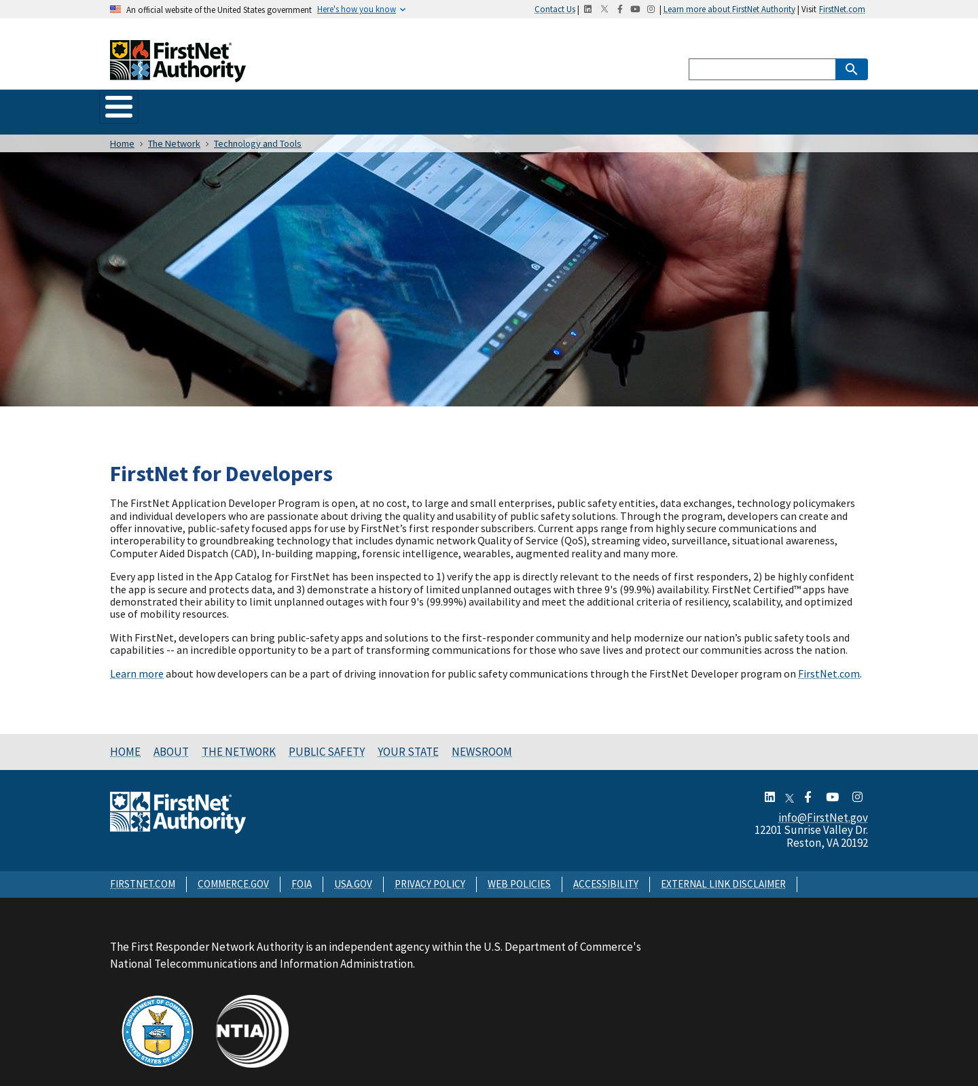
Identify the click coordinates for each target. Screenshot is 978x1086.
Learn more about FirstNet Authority (729, 8)
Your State (441, 105)
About (185, 105)
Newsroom (521, 105)
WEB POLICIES (519, 870)
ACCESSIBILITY (605, 870)
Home (128, 105)
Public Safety (354, 105)
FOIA (301, 870)
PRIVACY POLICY (430, 870)
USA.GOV (353, 870)
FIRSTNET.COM (142, 870)
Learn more (137, 660)
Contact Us (555, 8)
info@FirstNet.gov (823, 804)
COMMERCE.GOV (233, 870)
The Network (261, 105)
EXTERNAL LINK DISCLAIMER (723, 870)
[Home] (178, 73)
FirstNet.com (842, 8)
